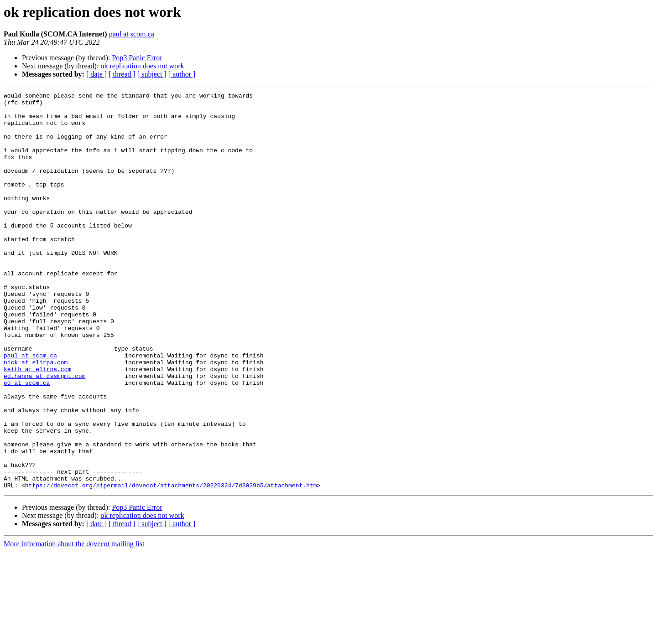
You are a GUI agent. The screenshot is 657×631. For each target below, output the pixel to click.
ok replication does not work (142, 66)
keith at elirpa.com (37, 425)
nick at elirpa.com (36, 417)
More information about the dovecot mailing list (74, 623)
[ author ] (182, 74)
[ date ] (96, 74)
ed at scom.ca (27, 441)
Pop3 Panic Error (137, 58)
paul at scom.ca (131, 34)
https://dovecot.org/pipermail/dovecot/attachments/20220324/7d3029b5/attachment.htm (171, 564)
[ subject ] (152, 74)
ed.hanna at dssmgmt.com (44, 433)
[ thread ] (122, 74)
